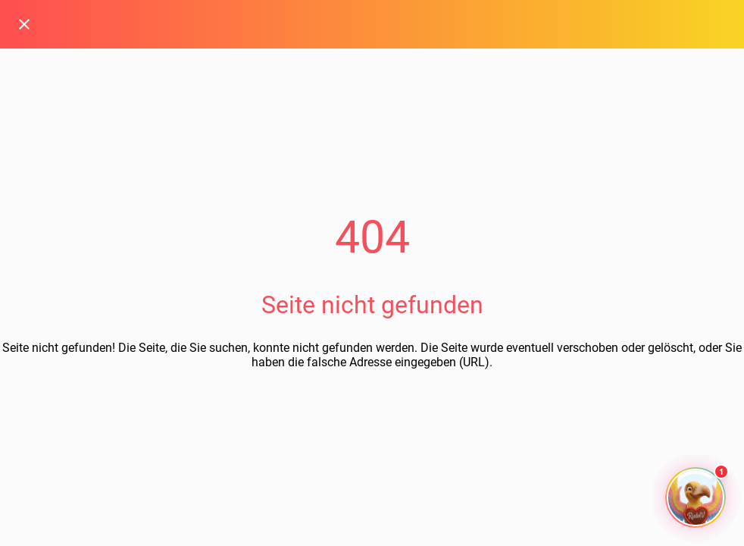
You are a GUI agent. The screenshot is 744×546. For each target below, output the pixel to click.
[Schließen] (24, 24)
